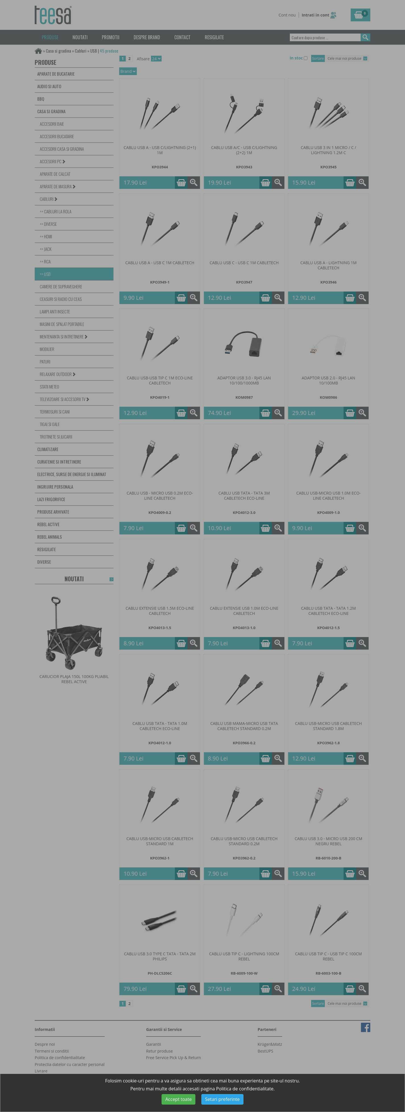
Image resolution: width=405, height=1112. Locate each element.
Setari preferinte (222, 1099)
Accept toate (178, 1099)
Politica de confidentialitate (245, 1089)
